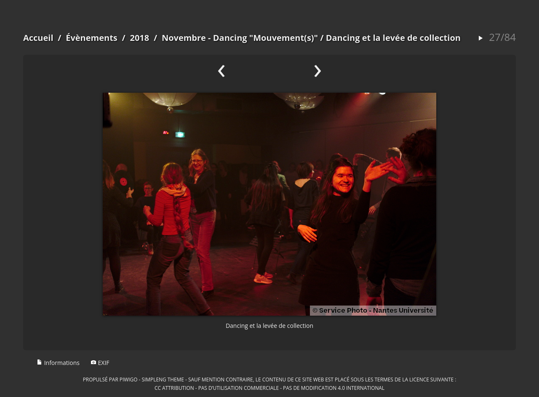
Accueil (38, 37)
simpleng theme (163, 379)
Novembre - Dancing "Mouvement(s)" (240, 37)
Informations (58, 363)
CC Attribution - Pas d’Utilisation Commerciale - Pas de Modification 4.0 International (269, 387)
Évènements (91, 37)
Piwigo (129, 379)
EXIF (100, 363)
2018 (139, 37)
